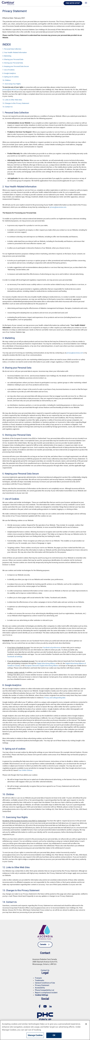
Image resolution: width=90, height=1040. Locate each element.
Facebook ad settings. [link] (15, 656)
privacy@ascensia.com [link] (10, 89)
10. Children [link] (6, 80)
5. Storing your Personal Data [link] (12, 63)
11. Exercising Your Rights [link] (11, 84)
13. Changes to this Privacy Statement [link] (15, 103)
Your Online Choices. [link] (25, 770)
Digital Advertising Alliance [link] (46, 663)
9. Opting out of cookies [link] (10, 77)
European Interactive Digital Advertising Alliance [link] (42, 666)
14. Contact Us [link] (7, 107)
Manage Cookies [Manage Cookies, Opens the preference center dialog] (35, 1035)
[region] (45, 1030)
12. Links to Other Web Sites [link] (12, 100)
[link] (8, 3)
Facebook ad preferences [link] (52, 647)
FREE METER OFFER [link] (73, 3)
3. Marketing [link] (6, 56)
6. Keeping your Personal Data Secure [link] (15, 66)
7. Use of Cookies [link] (8, 70)
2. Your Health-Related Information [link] (14, 52)
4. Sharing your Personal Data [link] (12, 59)
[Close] (86, 1024)
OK (54, 1035)
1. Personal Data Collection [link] (11, 49)
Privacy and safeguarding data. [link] (55, 698)
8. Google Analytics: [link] (9, 73)
